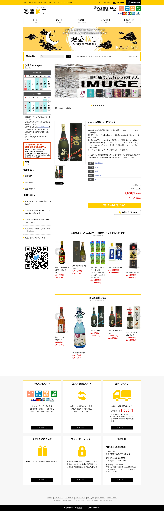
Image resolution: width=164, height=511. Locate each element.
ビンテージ (94, 56)
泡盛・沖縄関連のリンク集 (35, 238)
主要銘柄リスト (31, 189)
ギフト (88, 56)
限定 (100, 56)
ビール (104, 56)
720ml (97, 167)
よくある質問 (80, 498)
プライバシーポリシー (81, 500)
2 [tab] (93, 105)
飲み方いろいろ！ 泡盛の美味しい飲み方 (38, 202)
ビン (96, 179)
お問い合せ (58, 500)
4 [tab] (97, 105)
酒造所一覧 (29, 182)
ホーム (49, 498)
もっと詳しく (42, 428)
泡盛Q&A (28, 176)
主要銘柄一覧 (112, 498)
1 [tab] (91, 105)
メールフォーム (43, 127)
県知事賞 (82, 56)
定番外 (109, 56)
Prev (58, 251)
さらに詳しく (133, 56)
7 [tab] (103, 105)
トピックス (58, 498)
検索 (68, 56)
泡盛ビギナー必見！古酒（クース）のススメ (37, 221)
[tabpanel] (98, 81)
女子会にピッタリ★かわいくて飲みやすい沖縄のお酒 (37, 211)
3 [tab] (95, 105)
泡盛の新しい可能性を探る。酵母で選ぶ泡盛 (37, 230)
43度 (96, 171)
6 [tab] (101, 105)
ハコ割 (77, 56)
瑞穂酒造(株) (99, 163)
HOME (61, 108)
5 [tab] (99, 105)
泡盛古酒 (98, 175)
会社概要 (67, 500)
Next (137, 251)
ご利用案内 (69, 498)
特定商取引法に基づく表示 (102, 500)
